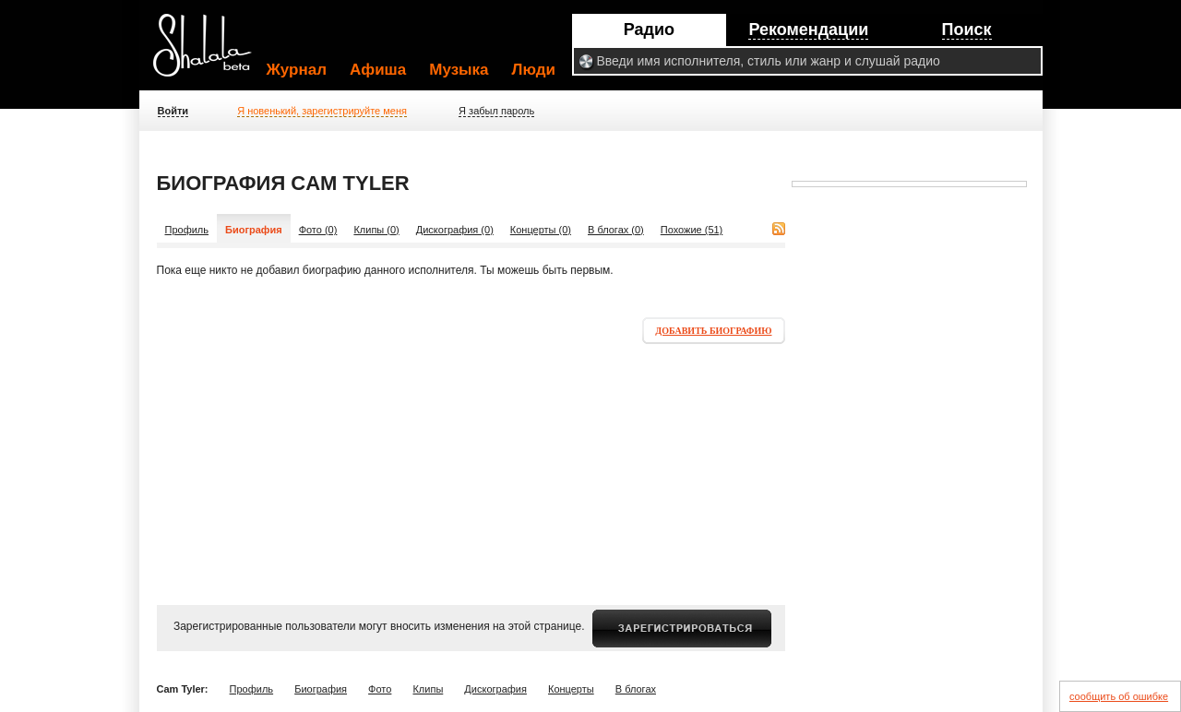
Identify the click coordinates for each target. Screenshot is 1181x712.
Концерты (571, 688)
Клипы (427, 688)
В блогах (635, 688)
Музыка (458, 69)
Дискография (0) (455, 229)
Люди (533, 69)
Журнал (297, 69)
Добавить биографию (713, 331)
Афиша (378, 69)
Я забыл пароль (496, 110)
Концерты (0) (540, 229)
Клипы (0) (376, 229)
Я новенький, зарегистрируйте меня (322, 110)
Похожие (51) (692, 229)
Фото (379, 688)
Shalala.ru (210, 52)
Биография (320, 688)
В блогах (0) (616, 229)
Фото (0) (318, 229)
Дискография (495, 688)
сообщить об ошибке (1118, 696)
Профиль (187, 229)
